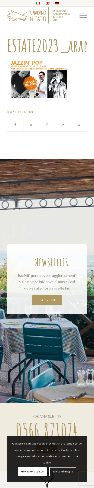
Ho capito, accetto (32, 471)
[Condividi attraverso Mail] (79, 124)
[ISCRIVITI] (47, 300)
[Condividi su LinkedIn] (63, 124)
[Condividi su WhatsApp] (47, 124)
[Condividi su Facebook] (15, 124)
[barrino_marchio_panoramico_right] (39, 15)
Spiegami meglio (63, 471)
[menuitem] (81, 15)
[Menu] (81, 15)
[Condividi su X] (31, 124)
